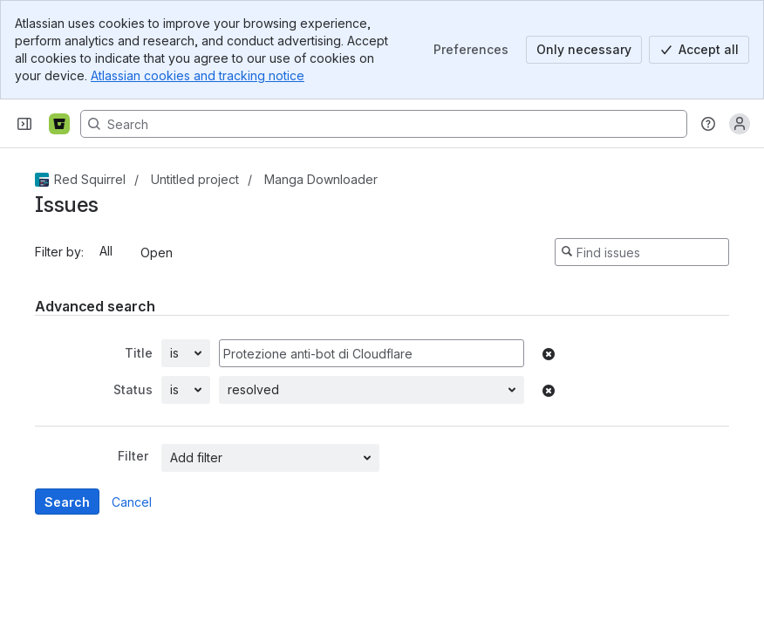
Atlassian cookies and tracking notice (197, 75)
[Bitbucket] (59, 124)
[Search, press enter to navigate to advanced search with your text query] (383, 124)
